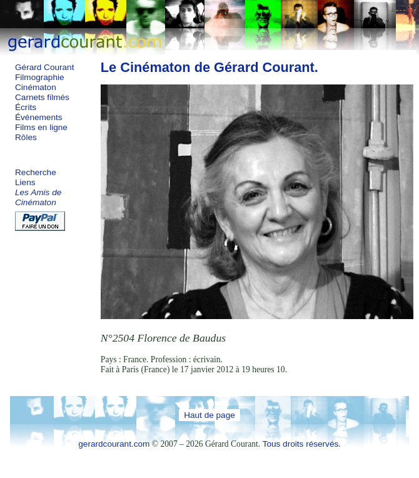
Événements (39, 117)
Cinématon (35, 87)
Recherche (35, 172)
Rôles (26, 137)
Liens (25, 182)
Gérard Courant (44, 67)
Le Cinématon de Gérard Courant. (209, 67)
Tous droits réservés (301, 444)
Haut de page (209, 415)
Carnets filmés (42, 97)
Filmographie (39, 77)
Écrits (25, 107)
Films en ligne (41, 127)
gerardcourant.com (113, 444)
